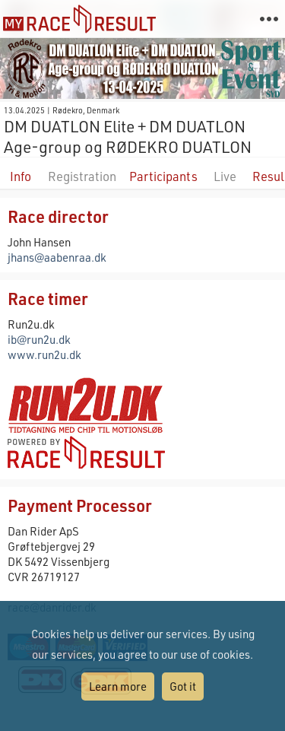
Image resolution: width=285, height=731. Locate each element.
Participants (163, 176)
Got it (182, 686)
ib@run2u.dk (39, 339)
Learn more (118, 686)
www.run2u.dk (44, 354)
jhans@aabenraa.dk (57, 257)
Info (20, 176)
